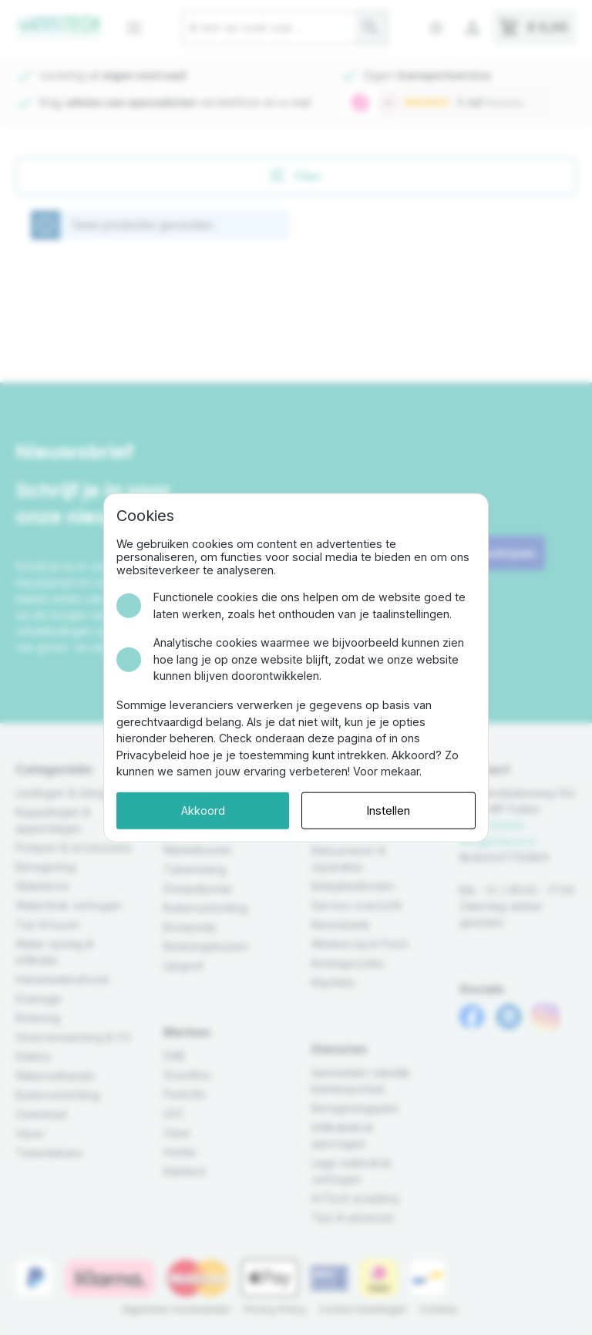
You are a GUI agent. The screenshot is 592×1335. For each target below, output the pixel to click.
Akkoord (203, 810)
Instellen (388, 810)
